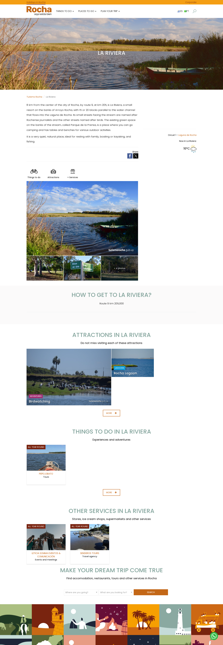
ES (180, 11)
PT (186, 11)
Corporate (190, 2)
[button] (194, 11)
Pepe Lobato (46, 473)
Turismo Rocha (34, 96)
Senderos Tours (89, 553)
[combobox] (81, 592)
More (111, 413)
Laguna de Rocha (187, 135)
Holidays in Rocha (36, 2)
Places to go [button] (87, 11)
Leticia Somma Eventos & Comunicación (46, 555)
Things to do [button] (65, 11)
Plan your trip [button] (110, 11)
